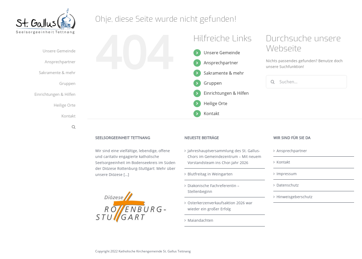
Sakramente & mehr (224, 73)
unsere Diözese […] (112, 174)
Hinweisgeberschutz (295, 196)
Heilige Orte (215, 103)
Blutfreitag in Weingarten (210, 173)
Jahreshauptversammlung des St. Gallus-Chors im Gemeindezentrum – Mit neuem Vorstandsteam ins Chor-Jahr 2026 (224, 156)
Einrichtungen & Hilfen (226, 93)
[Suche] (272, 81)
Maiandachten (200, 220)
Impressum (287, 173)
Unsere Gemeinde (222, 53)
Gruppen (213, 83)
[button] (43, 126)
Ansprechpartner (221, 63)
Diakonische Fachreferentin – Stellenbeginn (213, 188)
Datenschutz (288, 185)
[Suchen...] (306, 81)
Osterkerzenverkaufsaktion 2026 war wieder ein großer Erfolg (220, 205)
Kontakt (211, 113)
